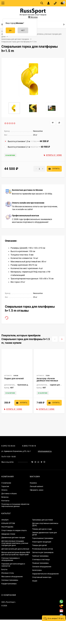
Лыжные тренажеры (40, 563)
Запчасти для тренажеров (42, 552)
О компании (6, 483)
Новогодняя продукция (41, 542)
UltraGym (5, 520)
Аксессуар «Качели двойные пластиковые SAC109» (47, 380)
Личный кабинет (36, 486)
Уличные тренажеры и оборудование (10, 559)
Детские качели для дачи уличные (15, 549)
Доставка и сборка (9, 494)
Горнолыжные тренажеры (42, 538)
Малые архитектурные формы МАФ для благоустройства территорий (15, 553)
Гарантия (5, 486)
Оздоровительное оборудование (45, 574)
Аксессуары (37, 570)
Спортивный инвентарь (41, 577)
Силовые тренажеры (9, 580)
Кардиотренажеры (9, 584)
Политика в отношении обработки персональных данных (15, 505)
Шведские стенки (8, 534)
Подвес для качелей (14, 378)
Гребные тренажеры (40, 556)
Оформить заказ (36, 490)
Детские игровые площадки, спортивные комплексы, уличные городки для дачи (14, 543)
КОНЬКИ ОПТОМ (8, 523)
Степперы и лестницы (41, 560)
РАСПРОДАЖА (7, 527)
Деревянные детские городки (13, 538)
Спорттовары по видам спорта (14, 530)
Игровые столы (7, 573)
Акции (34, 581)
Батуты (4, 569)
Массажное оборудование (12, 577)
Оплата (4, 490)
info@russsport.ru (45, 451)
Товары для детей (39, 545)
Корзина (33, 483)
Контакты (5, 501)
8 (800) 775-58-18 (29, 446)
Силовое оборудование (41, 567)
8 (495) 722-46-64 (8, 446)
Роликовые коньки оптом (42, 549)
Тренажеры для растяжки (42, 520)
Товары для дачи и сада (42, 529)
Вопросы (4, 497)
